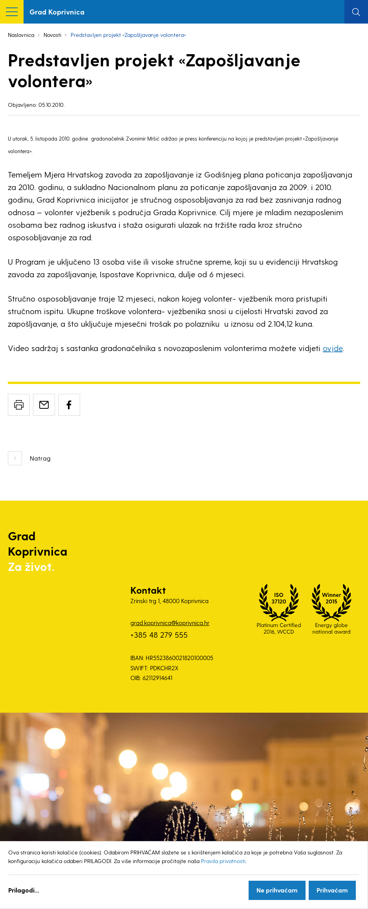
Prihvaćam (332, 890)
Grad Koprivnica (56, 11)
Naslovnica (21, 34)
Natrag (40, 458)
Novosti (52, 34)
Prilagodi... (23, 890)
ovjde (332, 348)
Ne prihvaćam (277, 890)
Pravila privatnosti (223, 861)
